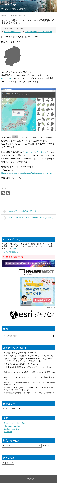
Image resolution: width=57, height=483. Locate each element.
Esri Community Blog (11, 429)
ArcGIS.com (6, 78)
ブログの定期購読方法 (10, 252)
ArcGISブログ (8, 4)
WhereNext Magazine (12, 426)
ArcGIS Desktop (45, 32)
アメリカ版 (41, 152)
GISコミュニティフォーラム (14, 423)
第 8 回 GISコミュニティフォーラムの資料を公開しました (28, 218)
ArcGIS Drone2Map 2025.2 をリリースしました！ (22, 364)
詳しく (15, 248)
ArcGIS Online (31, 32)
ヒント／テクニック (12, 32)
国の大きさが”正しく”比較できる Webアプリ (20, 353)
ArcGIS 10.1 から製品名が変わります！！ (23, 211)
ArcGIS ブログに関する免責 (13, 257)
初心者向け (8, 432)
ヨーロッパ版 (28, 152)
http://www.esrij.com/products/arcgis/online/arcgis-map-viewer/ (27, 173)
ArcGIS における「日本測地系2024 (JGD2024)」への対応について (28, 356)
